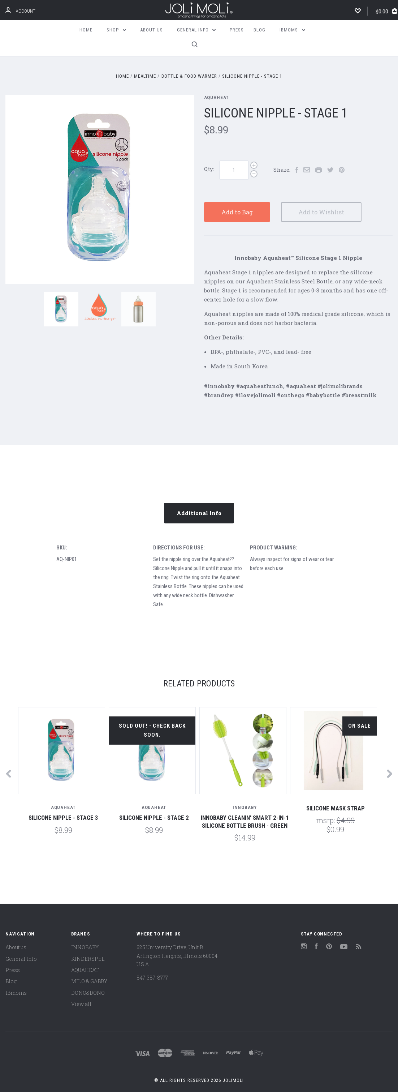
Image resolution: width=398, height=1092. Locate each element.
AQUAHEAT (216, 97)
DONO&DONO (88, 992)
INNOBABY (85, 947)
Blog (259, 30)
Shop (116, 30)
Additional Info (199, 513)
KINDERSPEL (88, 958)
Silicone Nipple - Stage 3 (63, 817)
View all (81, 1004)
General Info (196, 30)
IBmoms (292, 30)
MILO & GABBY (89, 981)
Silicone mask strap (335, 808)
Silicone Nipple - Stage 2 (154, 817)
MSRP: (326, 820)
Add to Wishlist (321, 212)
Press (237, 30)
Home (85, 30)
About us (151, 30)
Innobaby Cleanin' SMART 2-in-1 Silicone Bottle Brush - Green (245, 821)
